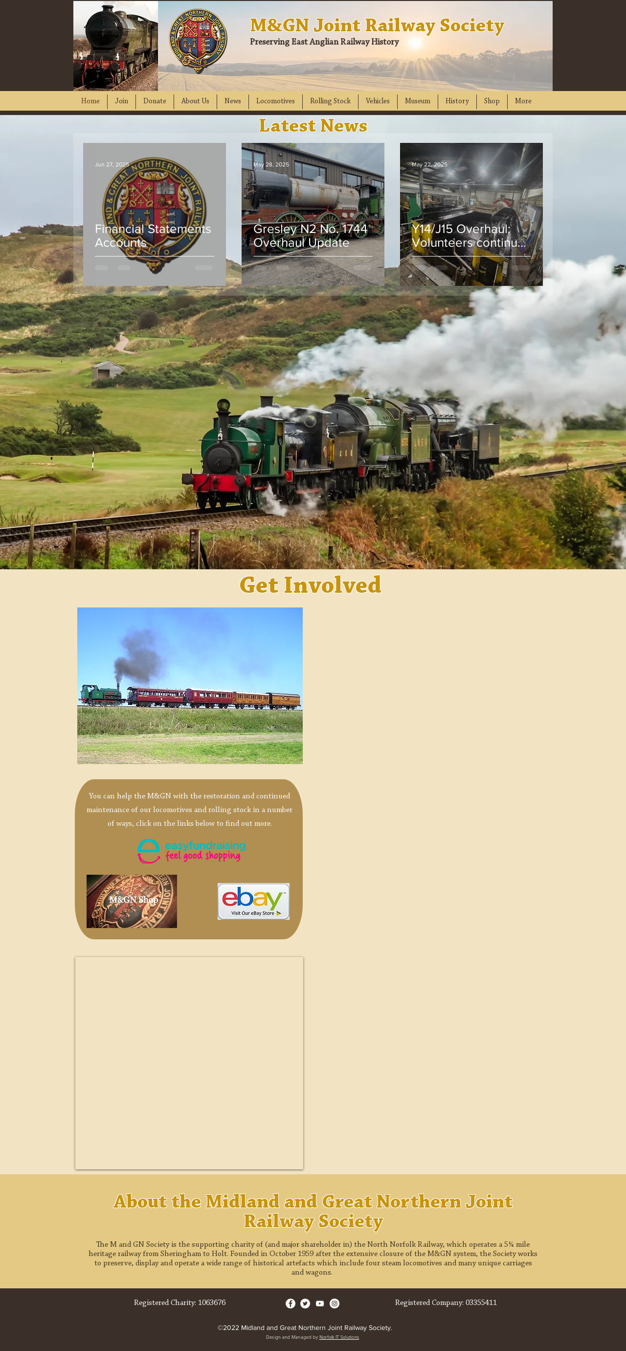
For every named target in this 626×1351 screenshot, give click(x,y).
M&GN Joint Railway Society (377, 26)
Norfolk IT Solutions (339, 1337)
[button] (121, 101)
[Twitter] (305, 1303)
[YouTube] (320, 1303)
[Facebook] (290, 1303)
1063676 (211, 1303)
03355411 (481, 1303)
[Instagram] (334, 1303)
